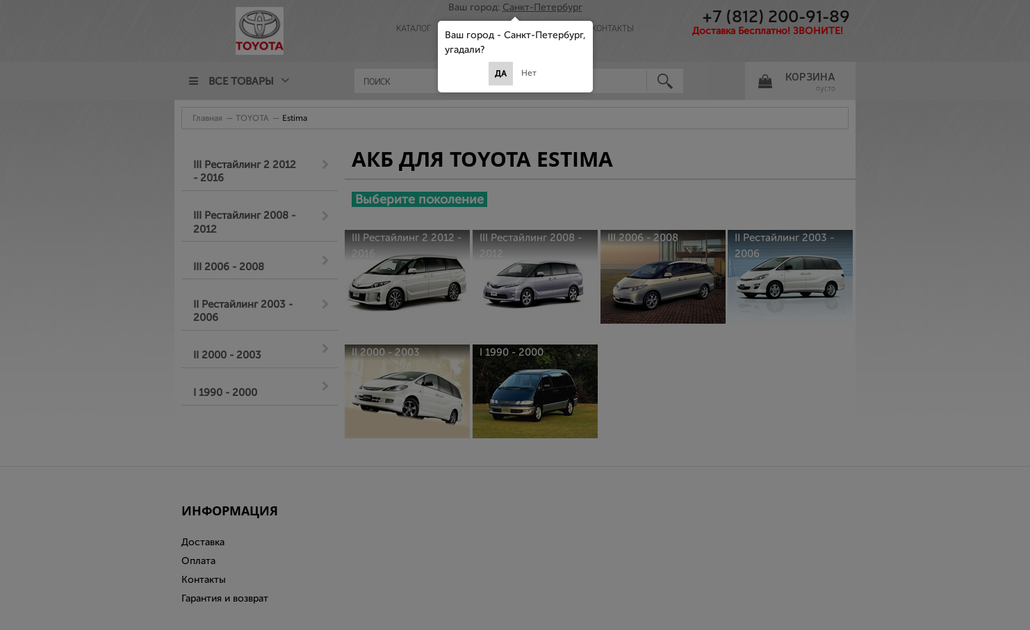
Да (501, 73)
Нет (529, 73)
